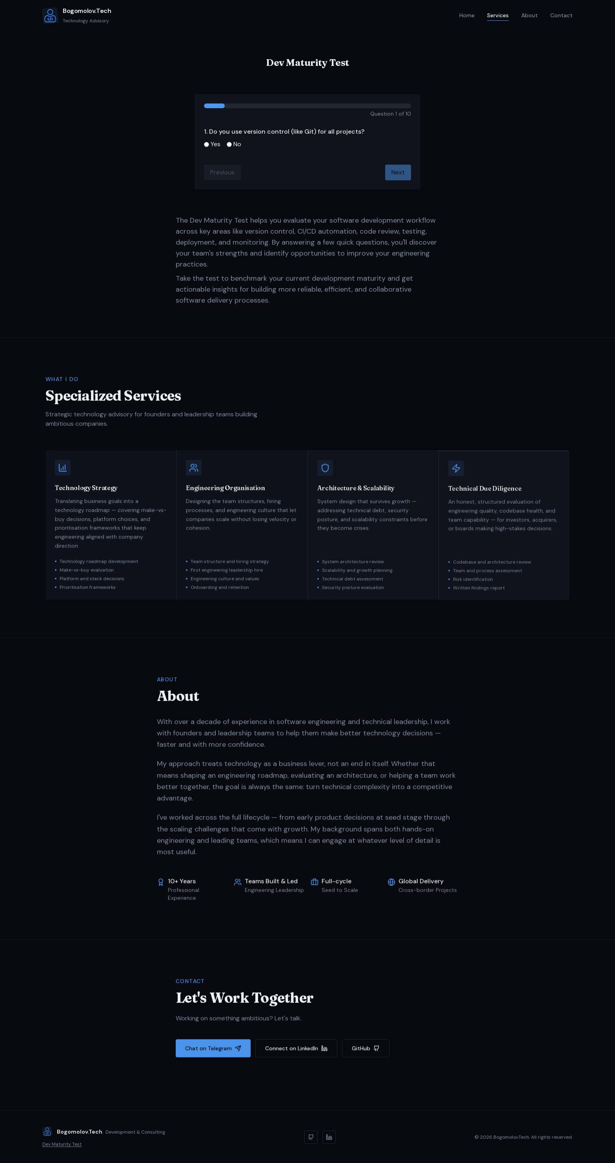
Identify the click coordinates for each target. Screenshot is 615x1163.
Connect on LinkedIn (296, 1049)
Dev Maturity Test (62, 1144)
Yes (212, 144)
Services (498, 16)
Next (398, 172)
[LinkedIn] (329, 1137)
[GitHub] (311, 1137)
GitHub (366, 1049)
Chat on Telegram (213, 1049)
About (529, 15)
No (234, 144)
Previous (222, 172)
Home (467, 16)
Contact (561, 15)
